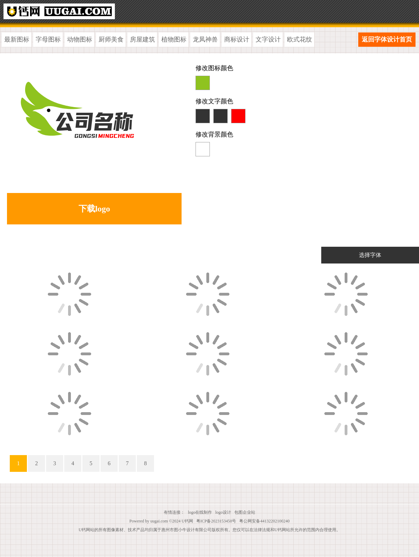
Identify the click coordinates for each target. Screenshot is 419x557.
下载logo (94, 208)
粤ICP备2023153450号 (216, 521)
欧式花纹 (299, 39)
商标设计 (236, 39)
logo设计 (223, 512)
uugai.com (159, 521)
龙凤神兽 (205, 39)
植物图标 (173, 39)
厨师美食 (111, 39)
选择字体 (370, 255)
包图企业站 (244, 512)
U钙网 (187, 521)
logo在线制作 (200, 512)
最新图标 (16, 39)
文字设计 (268, 39)
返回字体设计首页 (387, 39)
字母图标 (48, 39)
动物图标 (79, 39)
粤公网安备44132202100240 (264, 521)
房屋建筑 (142, 39)
